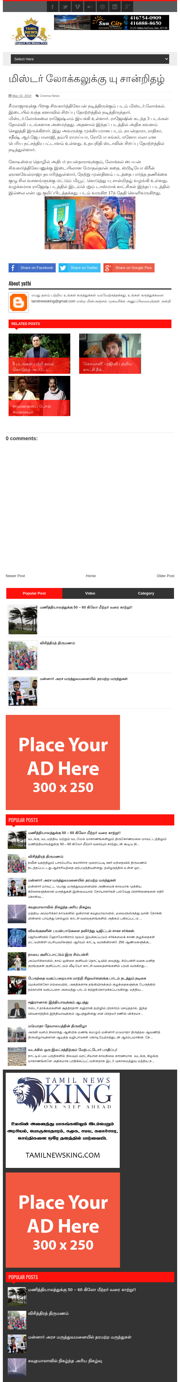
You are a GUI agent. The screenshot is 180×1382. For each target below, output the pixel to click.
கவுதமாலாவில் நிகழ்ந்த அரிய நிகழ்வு (59, 865)
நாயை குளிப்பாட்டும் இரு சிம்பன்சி (58, 912)
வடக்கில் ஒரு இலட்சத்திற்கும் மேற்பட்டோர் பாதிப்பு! (72, 1007)
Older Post (165, 533)
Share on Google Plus (127, 267)
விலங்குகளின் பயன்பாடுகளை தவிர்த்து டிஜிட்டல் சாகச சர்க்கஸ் (81, 888)
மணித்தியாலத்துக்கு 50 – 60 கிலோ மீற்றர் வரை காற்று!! (86, 565)
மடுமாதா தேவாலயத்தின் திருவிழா (57, 984)
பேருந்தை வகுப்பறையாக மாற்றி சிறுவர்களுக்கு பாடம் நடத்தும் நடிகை (87, 936)
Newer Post (15, 533)
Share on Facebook (31, 267)
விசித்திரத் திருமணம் (57, 601)
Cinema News (49, 95)
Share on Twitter (78, 267)
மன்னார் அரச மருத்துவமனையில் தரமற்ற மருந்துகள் (84, 636)
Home (91, 533)
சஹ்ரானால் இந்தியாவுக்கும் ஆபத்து (58, 960)
